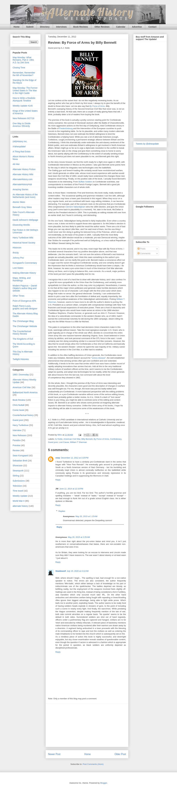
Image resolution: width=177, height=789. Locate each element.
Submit (29, 27)
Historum (17, 247)
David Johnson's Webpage (25, 220)
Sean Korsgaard (20, 455)
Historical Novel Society (24, 242)
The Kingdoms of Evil (23, 339)
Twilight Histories (21, 359)
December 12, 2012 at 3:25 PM (74, 458)
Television (17, 486)
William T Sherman (78, 442)
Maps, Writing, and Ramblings (21, 279)
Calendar (120, 27)
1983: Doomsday (21, 374)
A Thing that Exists (21, 151)
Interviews (61, 27)
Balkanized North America (25, 392)
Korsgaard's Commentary (25, 263)
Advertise (137, 27)
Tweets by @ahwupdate (147, 144)
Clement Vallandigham (75, 207)
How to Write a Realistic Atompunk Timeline (24, 99)
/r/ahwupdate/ (19, 146)
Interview (17, 430)
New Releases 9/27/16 (23, 118)
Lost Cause (64, 442)
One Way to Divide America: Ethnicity (21, 124)
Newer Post (54, 754)
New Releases (19, 435)
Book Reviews (80, 27)
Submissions (19, 481)
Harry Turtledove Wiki (23, 237)
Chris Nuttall (18, 405)
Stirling (16, 475)
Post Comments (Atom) (93, 764)
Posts (141, 248)
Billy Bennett (87, 439)
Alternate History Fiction (24, 169)
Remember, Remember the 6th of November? (24, 73)
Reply (57, 480)
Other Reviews (102, 27)
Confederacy (115, 439)
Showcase (18, 465)
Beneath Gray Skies (22, 207)
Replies (61, 511)
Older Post (120, 754)
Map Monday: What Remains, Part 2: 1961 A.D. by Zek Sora (23, 60)
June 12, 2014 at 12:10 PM (71, 489)
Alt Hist (16, 164)
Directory (44, 27)
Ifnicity (16, 252)
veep (57, 458)
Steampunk (18, 470)
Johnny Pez (18, 258)
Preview (16, 445)
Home (17, 27)
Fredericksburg (66, 128)
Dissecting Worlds (21, 225)
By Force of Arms (97, 106)
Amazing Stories (20, 189)
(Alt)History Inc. (20, 141)
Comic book (18, 410)
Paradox (17, 440)
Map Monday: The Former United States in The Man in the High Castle (25, 90)
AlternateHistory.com (22, 179)
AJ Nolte (58, 439)
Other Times (18, 296)
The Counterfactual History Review (22, 332)
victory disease (98, 358)
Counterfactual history (23, 415)
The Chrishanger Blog (23, 321)
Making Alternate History (24, 273)
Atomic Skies (19, 202)
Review (16, 450)
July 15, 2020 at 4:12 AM (77, 571)
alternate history (20, 506)
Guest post (53, 442)
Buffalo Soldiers (85, 182)
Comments (144, 253)
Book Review (19, 400)
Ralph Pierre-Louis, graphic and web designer (25, 307)
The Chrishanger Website (25, 326)
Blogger (103, 783)
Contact (152, 27)
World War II (18, 501)
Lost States (18, 268)
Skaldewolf (60, 571)
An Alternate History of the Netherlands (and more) (25, 195)
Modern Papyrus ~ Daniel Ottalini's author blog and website (25, 288)
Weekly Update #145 (23, 105)
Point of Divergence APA (24, 301)
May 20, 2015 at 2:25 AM (79, 537)
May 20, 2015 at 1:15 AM (86, 516)
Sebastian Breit (20, 460)
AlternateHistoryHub (22, 184)
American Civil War (71, 439)
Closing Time (19, 67)
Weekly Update (20, 496)
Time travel (18, 491)
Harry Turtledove (20, 425)
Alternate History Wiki (23, 174)
